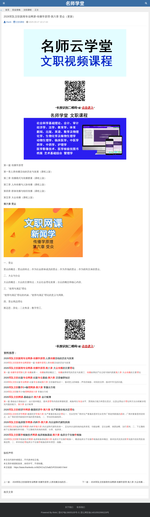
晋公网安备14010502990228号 (95, 512)
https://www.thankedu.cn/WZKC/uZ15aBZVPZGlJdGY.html (40, 467)
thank (7, 22)
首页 (7, 10)
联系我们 (81, 507)
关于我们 (69, 507)
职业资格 (16, 10)
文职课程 (27, 10)
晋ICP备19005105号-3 (69, 512)
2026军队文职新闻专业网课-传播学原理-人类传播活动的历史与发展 (43, 482)
